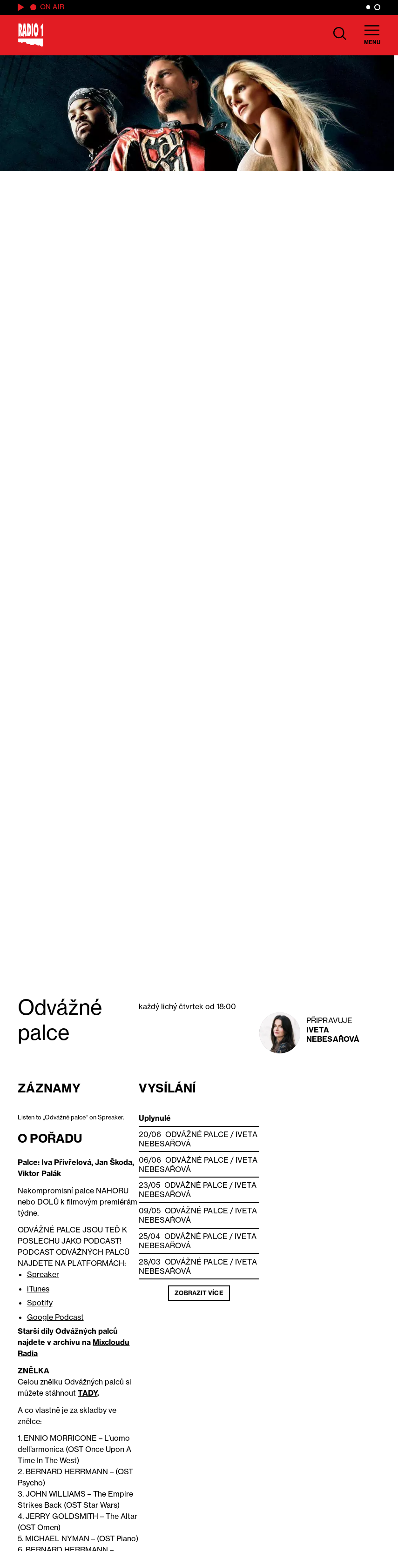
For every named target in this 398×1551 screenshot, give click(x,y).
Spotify (40, 1302)
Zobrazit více (199, 1293)
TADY (87, 1393)
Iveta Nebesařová (332, 1034)
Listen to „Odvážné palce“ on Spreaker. (71, 1117)
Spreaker (43, 1274)
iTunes (38, 1288)
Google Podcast (55, 1317)
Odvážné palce (197, 1134)
